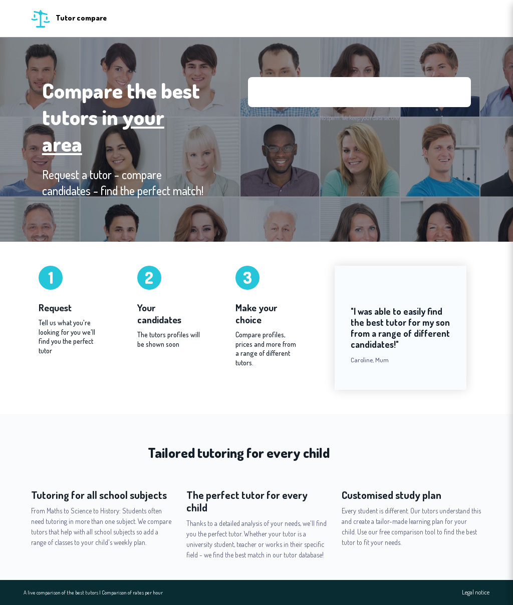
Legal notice (475, 592)
